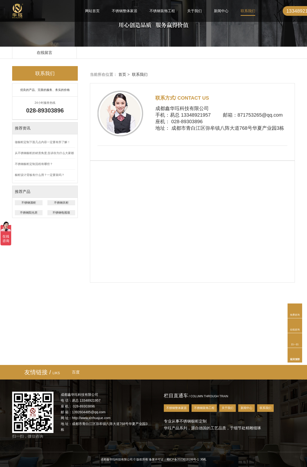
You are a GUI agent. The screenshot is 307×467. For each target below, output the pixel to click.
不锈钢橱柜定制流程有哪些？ (34, 164)
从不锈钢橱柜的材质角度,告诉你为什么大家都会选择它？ (44, 155)
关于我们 (194, 11)
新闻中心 (221, 11)
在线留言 (44, 53)
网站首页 (92, 11)
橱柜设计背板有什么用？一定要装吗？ (39, 175)
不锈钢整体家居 (124, 11)
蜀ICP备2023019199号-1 (183, 459)
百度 (76, 372)
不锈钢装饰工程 (162, 11)
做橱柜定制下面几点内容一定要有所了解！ (42, 142)
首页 (122, 74)
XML (204, 459)
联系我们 (248, 11)
